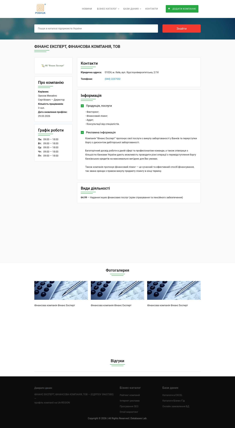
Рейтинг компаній (130, 395)
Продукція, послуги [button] (99, 105)
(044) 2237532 (112, 79)
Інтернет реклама (130, 400)
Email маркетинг (129, 411)
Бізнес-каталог (107, 8)
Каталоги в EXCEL (172, 395)
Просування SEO (129, 406)
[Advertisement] (53, 210)
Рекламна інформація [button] (101, 132)
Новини (87, 8)
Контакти (151, 8)
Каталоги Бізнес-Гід (173, 400)
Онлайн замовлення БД (175, 406)
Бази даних (131, 8)
